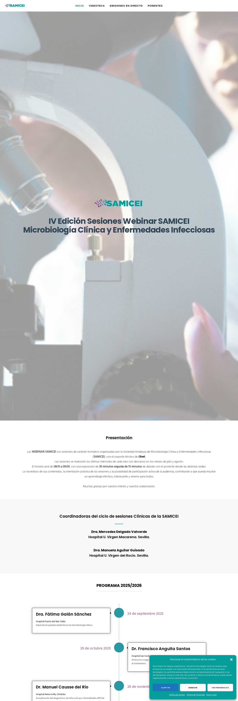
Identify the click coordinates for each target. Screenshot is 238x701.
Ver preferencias (220, 687)
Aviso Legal (211, 694)
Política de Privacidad (196, 694)
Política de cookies (177, 694)
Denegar (192, 687)
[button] (231, 659)
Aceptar (165, 687)
